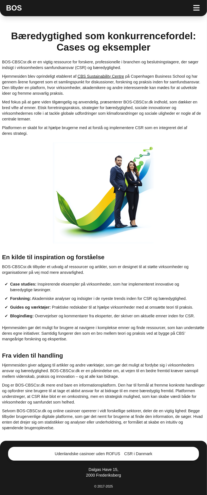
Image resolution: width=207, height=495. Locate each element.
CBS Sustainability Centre (101, 76)
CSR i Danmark (138, 453)
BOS (14, 8)
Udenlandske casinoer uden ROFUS (87, 453)
